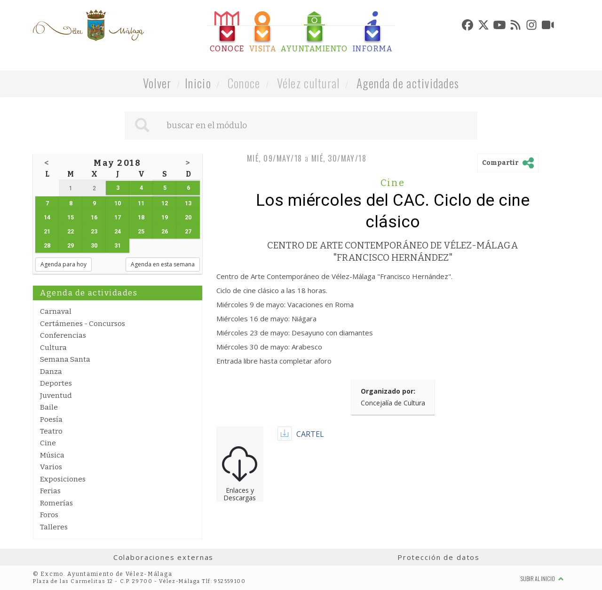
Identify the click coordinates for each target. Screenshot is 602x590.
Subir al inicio (542, 578)
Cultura (53, 347)
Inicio (198, 83)
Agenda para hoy (63, 264)
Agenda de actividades (407, 83)
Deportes (56, 383)
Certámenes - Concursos (82, 323)
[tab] (227, 32)
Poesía (51, 419)
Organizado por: (388, 391)
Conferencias (63, 335)
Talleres (54, 527)
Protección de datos (438, 557)
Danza (51, 371)
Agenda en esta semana (163, 264)
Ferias (50, 491)
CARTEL (310, 434)
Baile (49, 407)
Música (52, 455)
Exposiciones (63, 479)
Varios (51, 467)
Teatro (51, 431)
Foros (49, 515)
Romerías (56, 503)
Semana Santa (65, 359)
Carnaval (55, 311)
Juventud (56, 395)
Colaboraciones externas (163, 557)
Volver (157, 83)
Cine (48, 443)
